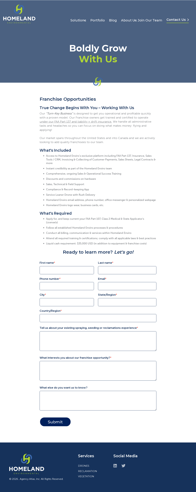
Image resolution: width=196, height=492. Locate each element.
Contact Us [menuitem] (76, 18)
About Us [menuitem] (145, 10)
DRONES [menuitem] (83, 465)
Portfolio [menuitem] (102, 10)
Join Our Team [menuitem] (172, 10)
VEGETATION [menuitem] (86, 476)
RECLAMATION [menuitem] (87, 471)
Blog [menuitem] (124, 10)
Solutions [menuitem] (77, 10)
